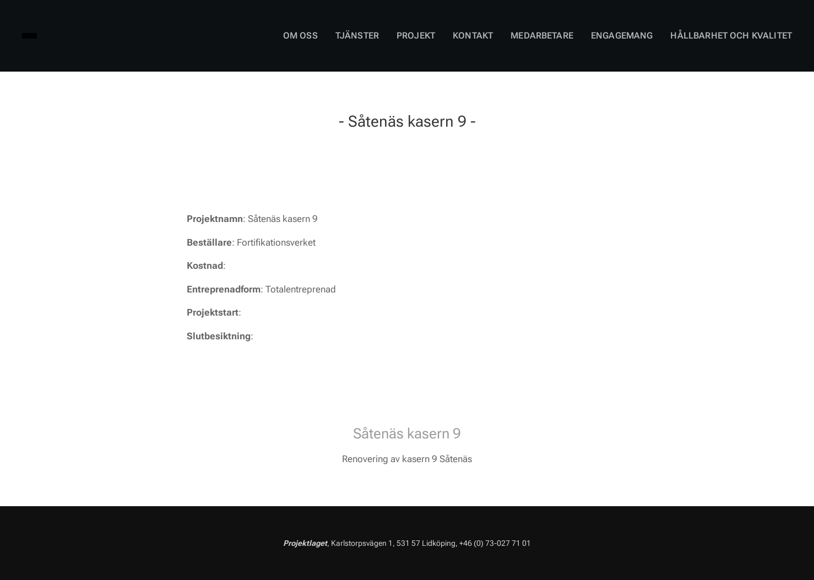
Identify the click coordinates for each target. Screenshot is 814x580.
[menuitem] (332, 36)
